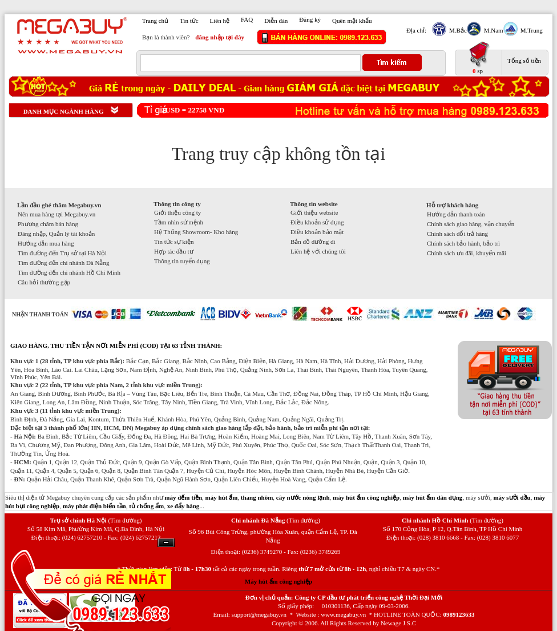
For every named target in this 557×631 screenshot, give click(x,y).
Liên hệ (219, 20)
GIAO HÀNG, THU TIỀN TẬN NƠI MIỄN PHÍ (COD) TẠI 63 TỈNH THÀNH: (116, 345)
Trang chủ (155, 20)
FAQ (247, 19)
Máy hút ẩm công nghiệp (278, 581)
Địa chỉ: (416, 30)
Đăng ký (310, 19)
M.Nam (492, 30)
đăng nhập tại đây (219, 37)
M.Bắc (456, 30)
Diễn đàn (276, 20)
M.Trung (530, 30)
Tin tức (189, 20)
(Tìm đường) (125, 520)
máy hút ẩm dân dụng (433, 497)
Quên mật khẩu (352, 20)
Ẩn (166, 542)
